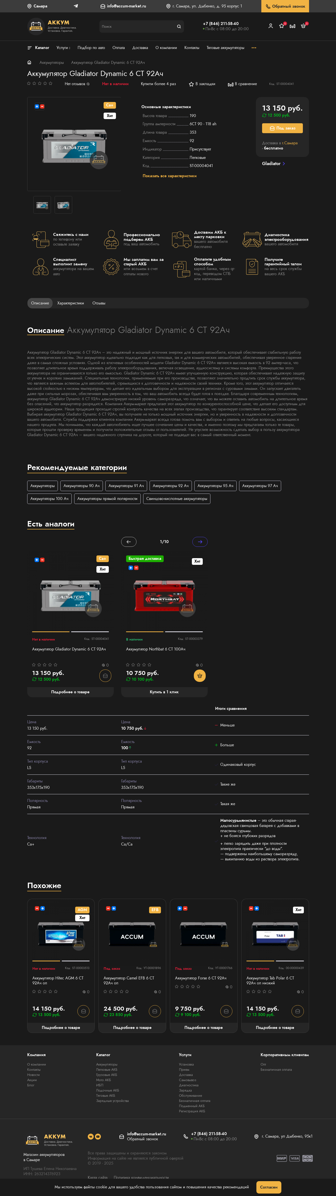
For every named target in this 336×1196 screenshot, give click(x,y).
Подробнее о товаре (61, 1028)
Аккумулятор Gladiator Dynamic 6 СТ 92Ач (69, 649)
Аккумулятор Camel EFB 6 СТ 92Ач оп (129, 981)
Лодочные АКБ (107, 1091)
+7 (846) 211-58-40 (221, 23)
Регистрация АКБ (192, 1112)
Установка (186, 1065)
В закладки (201, 84)
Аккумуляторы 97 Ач (260, 486)
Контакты (34, 1070)
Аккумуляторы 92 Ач (171, 486)
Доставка (186, 1075)
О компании (36, 1065)
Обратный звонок (285, 6)
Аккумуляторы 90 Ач (82, 486)
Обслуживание (190, 1096)
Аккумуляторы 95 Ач (215, 486)
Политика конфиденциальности (141, 1178)
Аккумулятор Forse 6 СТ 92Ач (200, 978)
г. (290, 143)
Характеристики (70, 303)
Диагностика (189, 1086)
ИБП (99, 1086)
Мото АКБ (103, 1080)
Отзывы (98, 303)
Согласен (269, 1187)
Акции (32, 1080)
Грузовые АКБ (106, 1075)
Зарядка (185, 1091)
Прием (184, 1070)
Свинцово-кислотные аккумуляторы (176, 499)
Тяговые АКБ (105, 1096)
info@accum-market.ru (126, 6)
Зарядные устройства (112, 1101)
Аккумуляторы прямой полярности (107, 499)
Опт (263, 1065)
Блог (30, 1086)
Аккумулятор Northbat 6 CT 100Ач (155, 649)
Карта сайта (98, 1178)
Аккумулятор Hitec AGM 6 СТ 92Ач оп (57, 981)
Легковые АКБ (106, 1070)
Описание (40, 303)
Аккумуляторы (52, 62)
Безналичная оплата (194, 1101)
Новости (33, 1075)
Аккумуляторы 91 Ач (126, 486)
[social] (91, 1137)
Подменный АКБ (192, 1106)
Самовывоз (187, 1080)
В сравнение (242, 84)
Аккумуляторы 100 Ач (49, 499)
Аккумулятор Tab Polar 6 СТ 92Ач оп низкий (270, 981)
